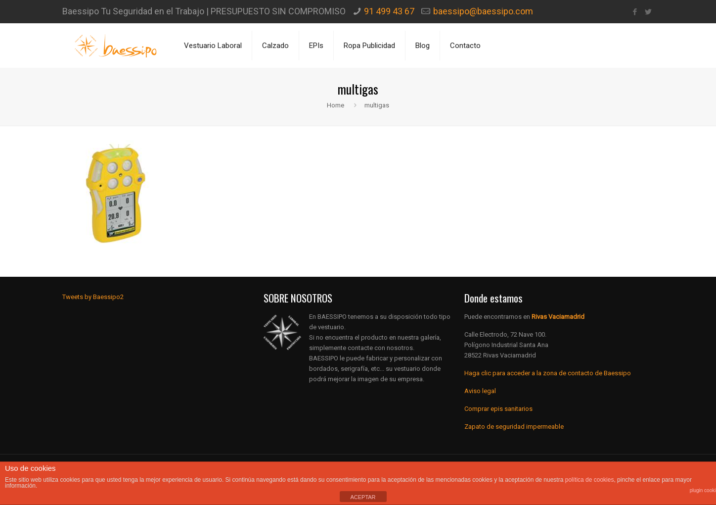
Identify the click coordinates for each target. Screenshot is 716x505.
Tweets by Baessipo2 (93, 297)
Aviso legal (480, 391)
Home (335, 105)
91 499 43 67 (389, 11)
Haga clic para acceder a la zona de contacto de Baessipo (547, 373)
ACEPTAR (362, 497)
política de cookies (589, 479)
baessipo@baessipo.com (483, 11)
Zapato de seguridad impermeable (514, 426)
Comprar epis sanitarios (498, 408)
